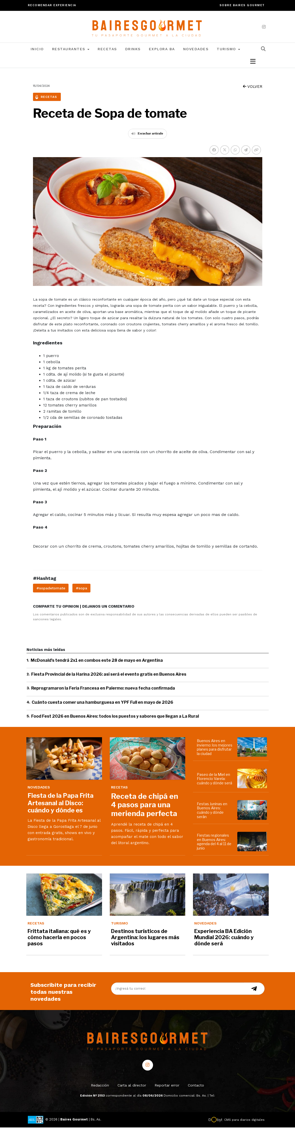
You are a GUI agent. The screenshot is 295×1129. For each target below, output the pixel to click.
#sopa (81, 590)
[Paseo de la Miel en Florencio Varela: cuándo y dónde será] (252, 780)
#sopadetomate (50, 590)
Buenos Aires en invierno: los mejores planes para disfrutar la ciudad (214, 748)
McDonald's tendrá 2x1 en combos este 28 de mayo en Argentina (97, 661)
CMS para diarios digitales (244, 1121)
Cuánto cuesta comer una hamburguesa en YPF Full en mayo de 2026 (102, 703)
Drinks (133, 50)
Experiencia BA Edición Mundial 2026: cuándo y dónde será (224, 939)
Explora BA (162, 50)
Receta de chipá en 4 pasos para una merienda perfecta (144, 806)
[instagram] (264, 27)
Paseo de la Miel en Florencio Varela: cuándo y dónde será (214, 780)
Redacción (100, 1087)
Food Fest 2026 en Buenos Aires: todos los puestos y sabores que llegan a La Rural (115, 717)
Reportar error (167, 1087)
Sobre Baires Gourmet (242, 5)
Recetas (107, 50)
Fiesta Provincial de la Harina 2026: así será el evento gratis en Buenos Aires (108, 675)
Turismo (228, 50)
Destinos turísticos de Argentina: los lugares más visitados (145, 939)
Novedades (196, 50)
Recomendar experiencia (52, 5)
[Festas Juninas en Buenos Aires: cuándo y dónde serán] (252, 811)
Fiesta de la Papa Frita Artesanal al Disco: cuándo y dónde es (61, 804)
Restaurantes (71, 50)
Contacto (196, 1087)
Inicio (37, 50)
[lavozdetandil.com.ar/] (147, 27)
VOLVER (252, 88)
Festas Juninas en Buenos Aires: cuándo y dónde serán (212, 811)
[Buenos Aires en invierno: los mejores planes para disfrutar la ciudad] (252, 748)
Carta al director (131, 1087)
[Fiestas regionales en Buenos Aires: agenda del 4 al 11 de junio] (252, 843)
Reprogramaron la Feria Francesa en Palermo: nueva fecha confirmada (103, 689)
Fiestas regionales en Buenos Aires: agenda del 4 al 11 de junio (214, 843)
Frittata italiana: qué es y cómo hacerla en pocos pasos (59, 939)
